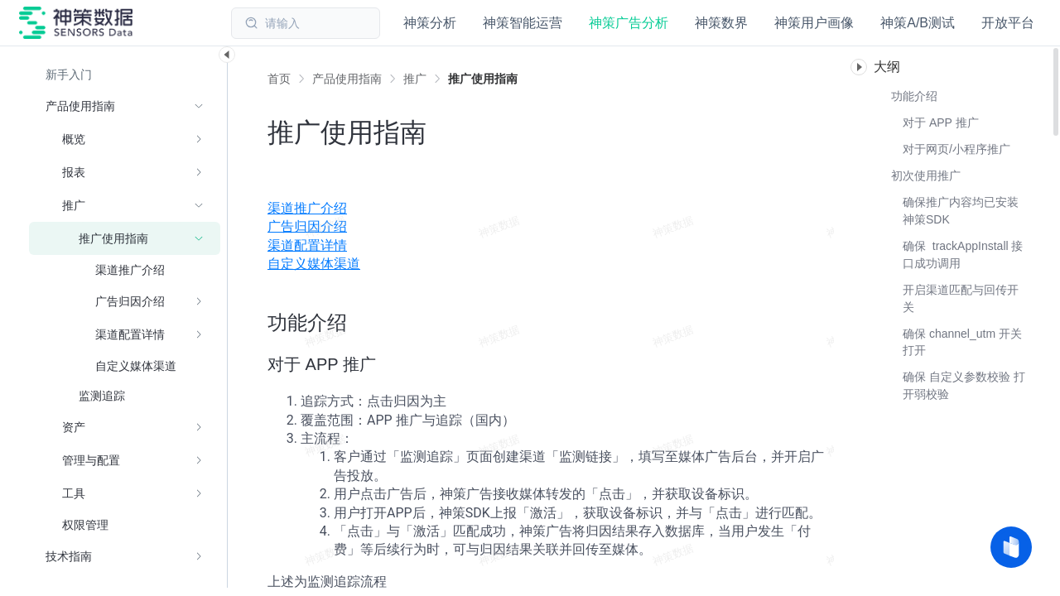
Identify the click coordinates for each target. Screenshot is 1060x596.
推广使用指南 (483, 78)
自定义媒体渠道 (313, 264)
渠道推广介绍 (307, 208)
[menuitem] (550, 208)
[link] (347, 78)
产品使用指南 (347, 78)
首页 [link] (279, 78)
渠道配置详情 (307, 245)
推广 (414, 78)
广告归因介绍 (307, 226)
